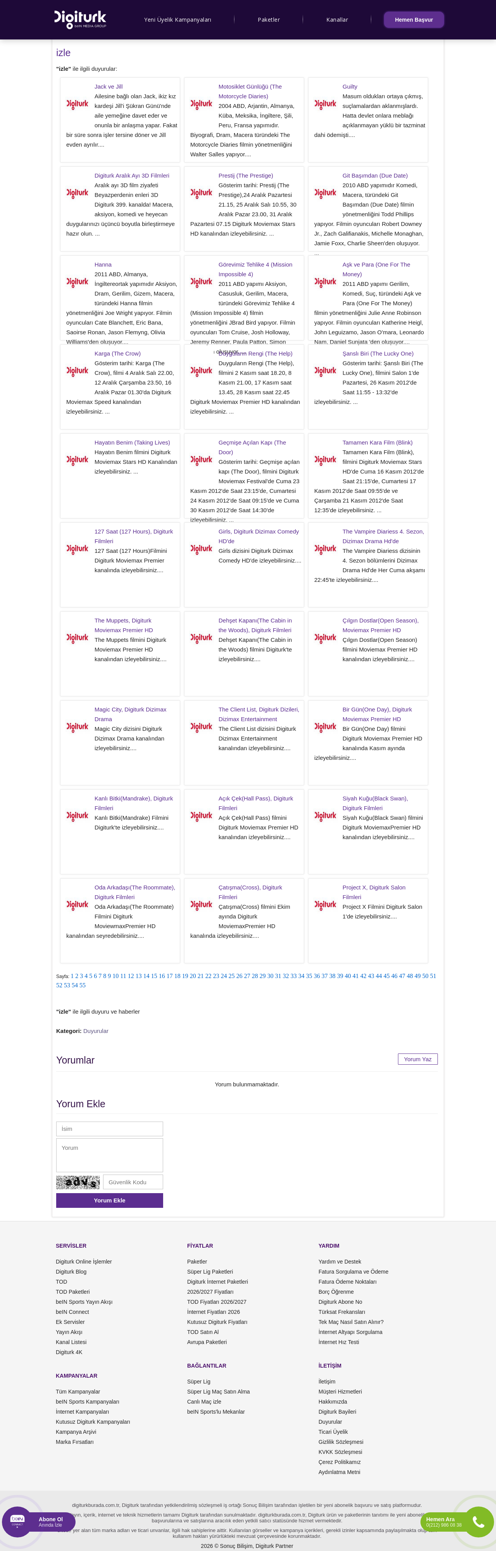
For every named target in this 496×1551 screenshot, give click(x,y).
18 (177, 976)
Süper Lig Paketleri (210, 1272)
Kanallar (337, 19)
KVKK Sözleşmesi (340, 1452)
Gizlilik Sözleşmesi (341, 1442)
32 (286, 976)
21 (201, 976)
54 (75, 985)
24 (224, 976)
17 (170, 976)
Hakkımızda (333, 1402)
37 (325, 976)
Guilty (350, 86)
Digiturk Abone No (340, 1302)
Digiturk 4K (69, 1352)
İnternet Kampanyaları (82, 1412)
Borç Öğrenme (336, 1292)
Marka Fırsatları (75, 1442)
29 (263, 976)
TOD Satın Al (203, 1332)
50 (425, 976)
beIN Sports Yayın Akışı (84, 1302)
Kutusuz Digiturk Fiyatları (217, 1322)
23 (216, 976)
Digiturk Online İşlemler (84, 1262)
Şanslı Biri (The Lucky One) (378, 353)
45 (387, 976)
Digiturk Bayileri (337, 1412)
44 (379, 976)
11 (123, 976)
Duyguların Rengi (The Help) (256, 353)
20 (193, 976)
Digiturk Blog (71, 1272)
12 (131, 976)
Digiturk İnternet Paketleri (217, 1282)
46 (394, 976)
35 (309, 976)
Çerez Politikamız (340, 1462)
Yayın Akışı (69, 1332)
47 (402, 976)
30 (270, 976)
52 (59, 985)
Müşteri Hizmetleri (340, 1392)
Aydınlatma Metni (339, 1472)
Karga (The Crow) (118, 353)
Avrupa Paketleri (207, 1342)
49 (418, 976)
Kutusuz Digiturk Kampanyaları (93, 1422)
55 (82, 985)
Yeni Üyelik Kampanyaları (177, 19)
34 (301, 976)
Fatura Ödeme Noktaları (348, 1282)
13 (139, 976)
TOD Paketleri (73, 1292)
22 (208, 976)
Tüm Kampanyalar (78, 1392)
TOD (61, 1282)
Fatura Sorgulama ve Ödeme (354, 1272)
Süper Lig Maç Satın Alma (218, 1392)
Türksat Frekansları (342, 1312)
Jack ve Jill (109, 86)
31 (278, 976)
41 (356, 976)
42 (363, 976)
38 (332, 976)
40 (348, 976)
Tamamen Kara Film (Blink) (378, 442)
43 (371, 976)
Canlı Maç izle (204, 1402)
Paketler (269, 19)
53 (67, 985)
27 (247, 976)
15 (154, 976)
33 (294, 976)
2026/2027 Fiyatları (210, 1292)
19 (185, 976)
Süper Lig (198, 1381)
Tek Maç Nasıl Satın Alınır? (351, 1322)
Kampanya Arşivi (76, 1432)
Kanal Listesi (71, 1342)
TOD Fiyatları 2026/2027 (216, 1302)
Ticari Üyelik (333, 1432)
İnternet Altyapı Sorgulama (350, 1332)
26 (239, 976)
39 (340, 976)
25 (232, 976)
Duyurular (95, 1031)
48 (410, 976)
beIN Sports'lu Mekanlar (216, 1412)
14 (146, 976)
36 (317, 976)
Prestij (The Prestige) (246, 175)
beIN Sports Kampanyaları (87, 1402)
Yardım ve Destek (340, 1262)
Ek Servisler (70, 1322)
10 (115, 976)
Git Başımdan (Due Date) (375, 175)
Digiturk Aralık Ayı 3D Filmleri (132, 175)
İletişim (327, 1381)
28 (255, 976)
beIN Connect (72, 1312)
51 (433, 976)
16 (162, 976)
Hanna (103, 264)
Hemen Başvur (414, 20)
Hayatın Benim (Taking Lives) (132, 442)
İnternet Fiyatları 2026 (213, 1312)
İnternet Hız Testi (339, 1342)
